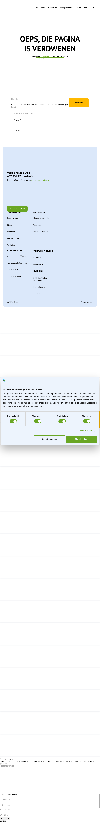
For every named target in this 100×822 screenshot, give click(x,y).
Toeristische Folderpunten (17, 262)
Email (13, 106)
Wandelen (11, 231)
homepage (45, 56)
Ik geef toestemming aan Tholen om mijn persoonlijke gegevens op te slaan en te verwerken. (50, 135)
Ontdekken (52, 8)
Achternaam (7, 805)
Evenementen (12, 218)
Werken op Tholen (82, 8)
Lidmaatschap (39, 286)
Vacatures (37, 257)
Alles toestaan (81, 439)
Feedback (7, 765)
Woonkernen (38, 224)
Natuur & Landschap (41, 218)
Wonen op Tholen (40, 231)
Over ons (38, 270)
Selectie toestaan (50, 439)
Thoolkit (36, 293)
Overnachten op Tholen (16, 256)
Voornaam (6, 800)
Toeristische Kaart (14, 276)
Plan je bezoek (66, 8)
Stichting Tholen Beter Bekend (40, 278)
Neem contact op (17, 208)
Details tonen (86, 431)
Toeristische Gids (14, 269)
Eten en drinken (13, 238)
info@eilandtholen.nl (40, 179)
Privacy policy (86, 302)
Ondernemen (38, 264)
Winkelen (11, 244)
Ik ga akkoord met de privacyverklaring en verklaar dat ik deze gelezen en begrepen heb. (48, 125)
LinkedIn (14, 99)
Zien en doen (40, 8)
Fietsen (10, 224)
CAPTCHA (4, 815)
